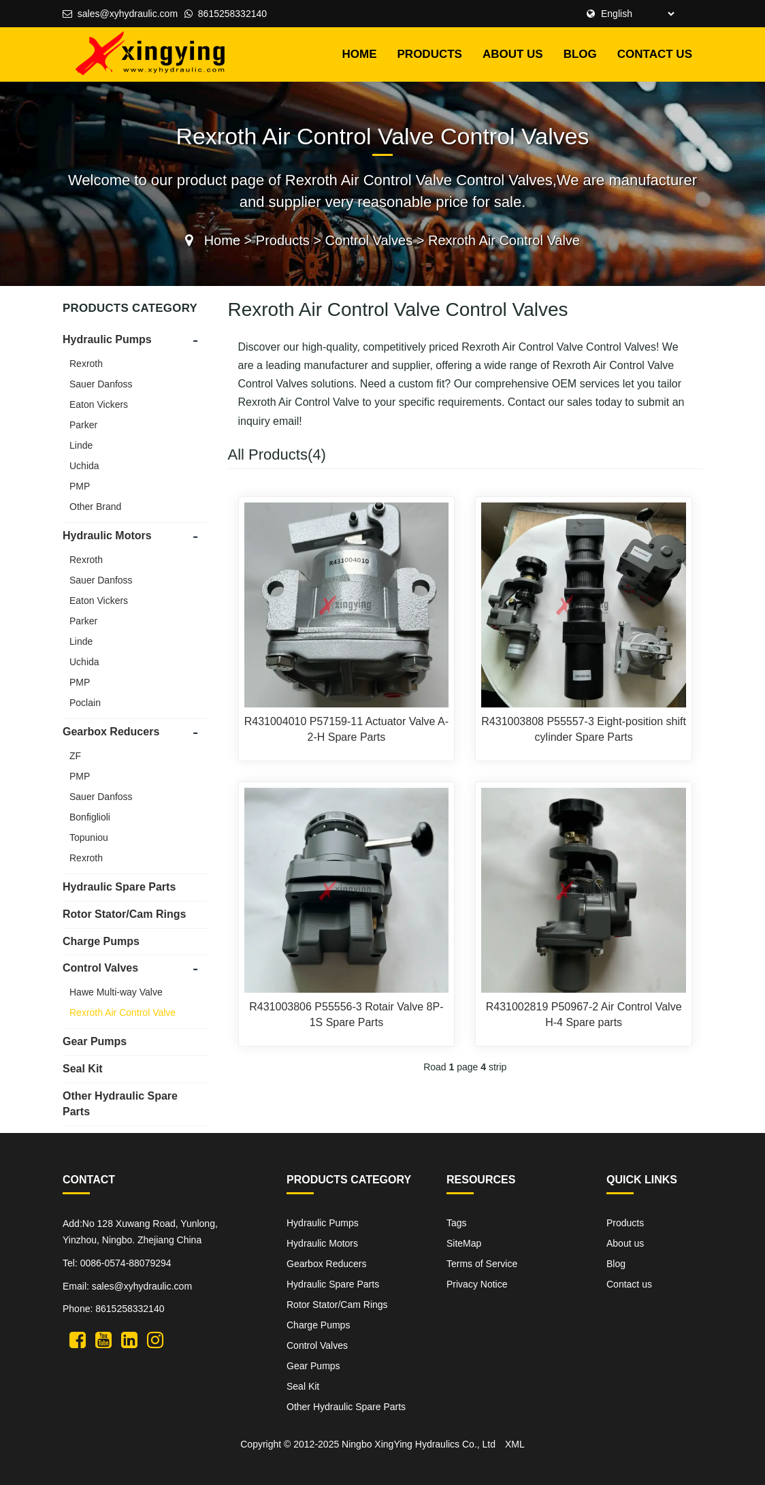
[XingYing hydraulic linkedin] (129, 1339)
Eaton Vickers (98, 404)
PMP (79, 486)
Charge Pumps (101, 941)
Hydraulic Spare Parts (119, 887)
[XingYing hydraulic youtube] (103, 1339)
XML (515, 1444)
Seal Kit (83, 1068)
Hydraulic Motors (107, 535)
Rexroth (86, 363)
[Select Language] (636, 13)
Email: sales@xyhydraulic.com (127, 1286)
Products (429, 54)
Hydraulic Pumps (107, 339)
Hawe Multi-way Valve (116, 992)
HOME (359, 54)
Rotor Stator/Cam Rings (124, 914)
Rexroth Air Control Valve (504, 240)
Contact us (654, 54)
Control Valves (369, 240)
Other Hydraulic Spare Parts (346, 1406)
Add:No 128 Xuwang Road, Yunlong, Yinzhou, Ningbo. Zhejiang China (140, 1231)
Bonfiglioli (89, 817)
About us (513, 54)
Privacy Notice (476, 1284)
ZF (75, 755)
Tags (456, 1222)
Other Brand (95, 506)
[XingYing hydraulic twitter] (77, 1339)
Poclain (85, 702)
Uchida (84, 465)
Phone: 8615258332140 (113, 1308)
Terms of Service (481, 1263)
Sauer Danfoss (101, 384)
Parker (83, 424)
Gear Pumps (95, 1041)
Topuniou (88, 837)
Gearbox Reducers (111, 731)
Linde (81, 445)
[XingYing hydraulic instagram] (155, 1339)
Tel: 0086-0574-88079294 (117, 1263)
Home (222, 240)
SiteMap (463, 1243)
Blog (580, 54)
